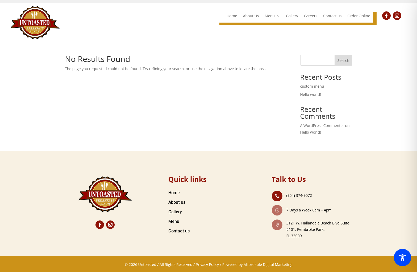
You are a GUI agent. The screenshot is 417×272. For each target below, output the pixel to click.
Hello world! (310, 94)
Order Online (358, 16)
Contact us (332, 16)
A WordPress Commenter (322, 125)
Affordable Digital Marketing (268, 264)
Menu (270, 16)
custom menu (312, 86)
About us (176, 202)
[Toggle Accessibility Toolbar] (402, 257)
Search (343, 60)
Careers (310, 16)
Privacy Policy (207, 264)
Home (232, 16)
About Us (251, 16)
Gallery (292, 16)
